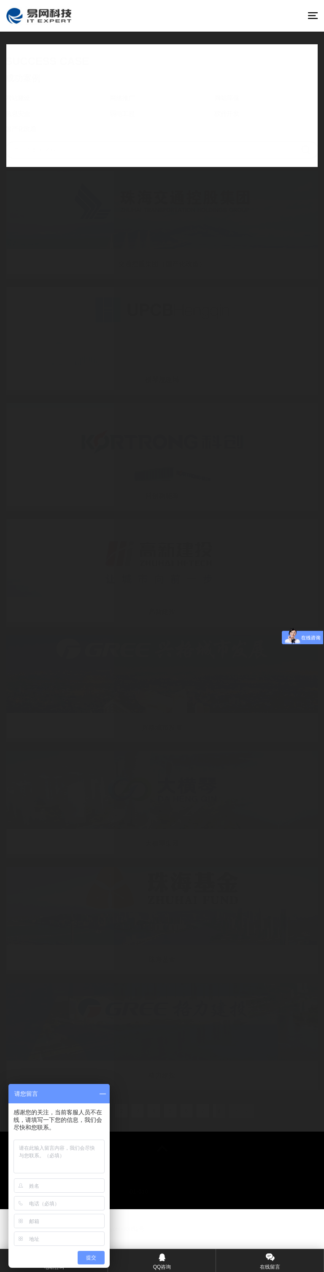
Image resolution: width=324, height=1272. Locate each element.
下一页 (241, 1111)
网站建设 (24, 98)
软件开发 (223, 113)
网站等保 (223, 98)
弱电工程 (124, 113)
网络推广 (124, 98)
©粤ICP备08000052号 (115, 1229)
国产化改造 (27, 127)
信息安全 (24, 113)
